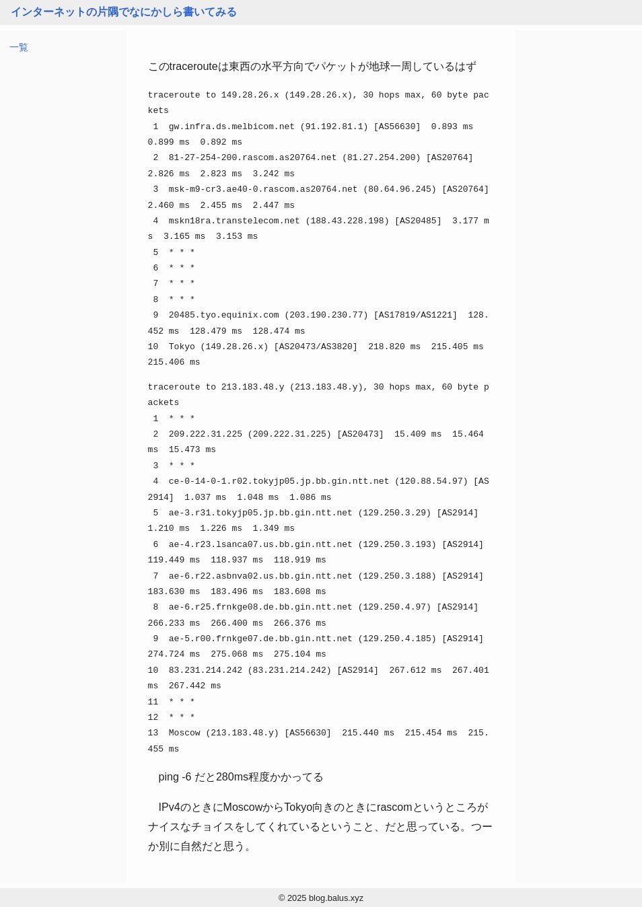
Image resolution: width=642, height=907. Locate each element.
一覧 (18, 47)
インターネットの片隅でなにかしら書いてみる (124, 11)
